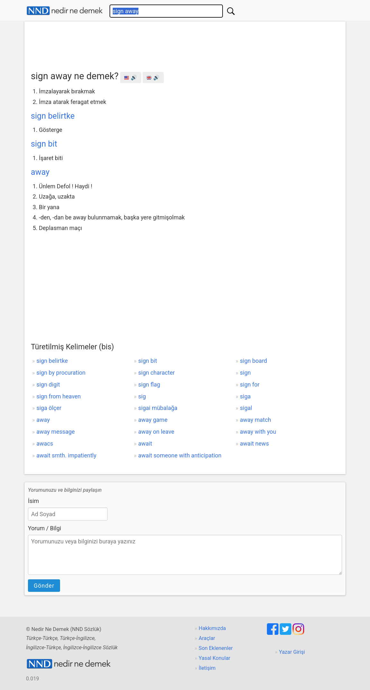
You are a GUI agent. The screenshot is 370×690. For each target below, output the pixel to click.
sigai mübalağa (157, 408)
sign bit (44, 144)
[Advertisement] (185, 44)
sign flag (149, 384)
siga (245, 396)
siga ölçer (48, 408)
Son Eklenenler (216, 648)
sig (142, 396)
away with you (258, 431)
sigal (246, 408)
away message (55, 431)
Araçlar (207, 638)
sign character (156, 372)
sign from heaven (58, 396)
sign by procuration (60, 372)
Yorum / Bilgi (44, 528)
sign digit (48, 384)
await (145, 443)
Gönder (44, 585)
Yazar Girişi (292, 652)
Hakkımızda (212, 628)
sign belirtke (53, 116)
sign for (250, 384)
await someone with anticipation (179, 455)
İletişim (207, 668)
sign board (253, 360)
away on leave (156, 431)
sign (245, 372)
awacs (44, 443)
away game (152, 419)
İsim (33, 501)
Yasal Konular (214, 658)
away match (255, 419)
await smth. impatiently (66, 455)
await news (254, 443)
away (40, 172)
